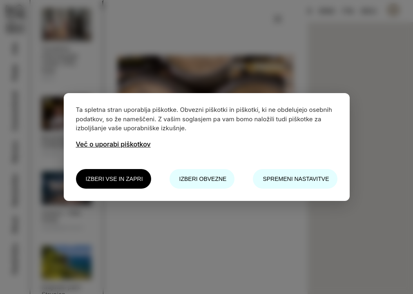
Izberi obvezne (203, 179)
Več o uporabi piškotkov (113, 144)
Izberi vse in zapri (114, 179)
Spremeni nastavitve (296, 179)
